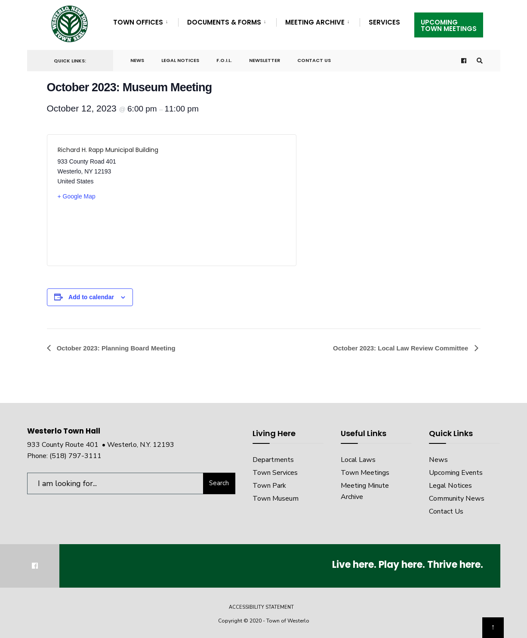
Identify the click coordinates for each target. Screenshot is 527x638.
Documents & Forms (224, 22)
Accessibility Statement (261, 607)
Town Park (269, 485)
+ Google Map (77, 196)
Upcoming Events (456, 472)
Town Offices (138, 22)
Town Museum (276, 498)
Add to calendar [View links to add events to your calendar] (91, 297)
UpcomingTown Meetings (449, 25)
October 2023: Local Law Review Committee (401, 348)
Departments (273, 460)
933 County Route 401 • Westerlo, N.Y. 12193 (100, 444)
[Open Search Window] (479, 60)
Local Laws (358, 460)
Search (219, 483)
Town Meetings (365, 472)
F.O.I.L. (224, 60)
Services (384, 22)
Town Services (275, 472)
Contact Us (314, 60)
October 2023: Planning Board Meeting (115, 348)
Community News (456, 498)
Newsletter (264, 60)
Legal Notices (180, 60)
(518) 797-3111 (75, 456)
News (137, 60)
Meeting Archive (315, 22)
